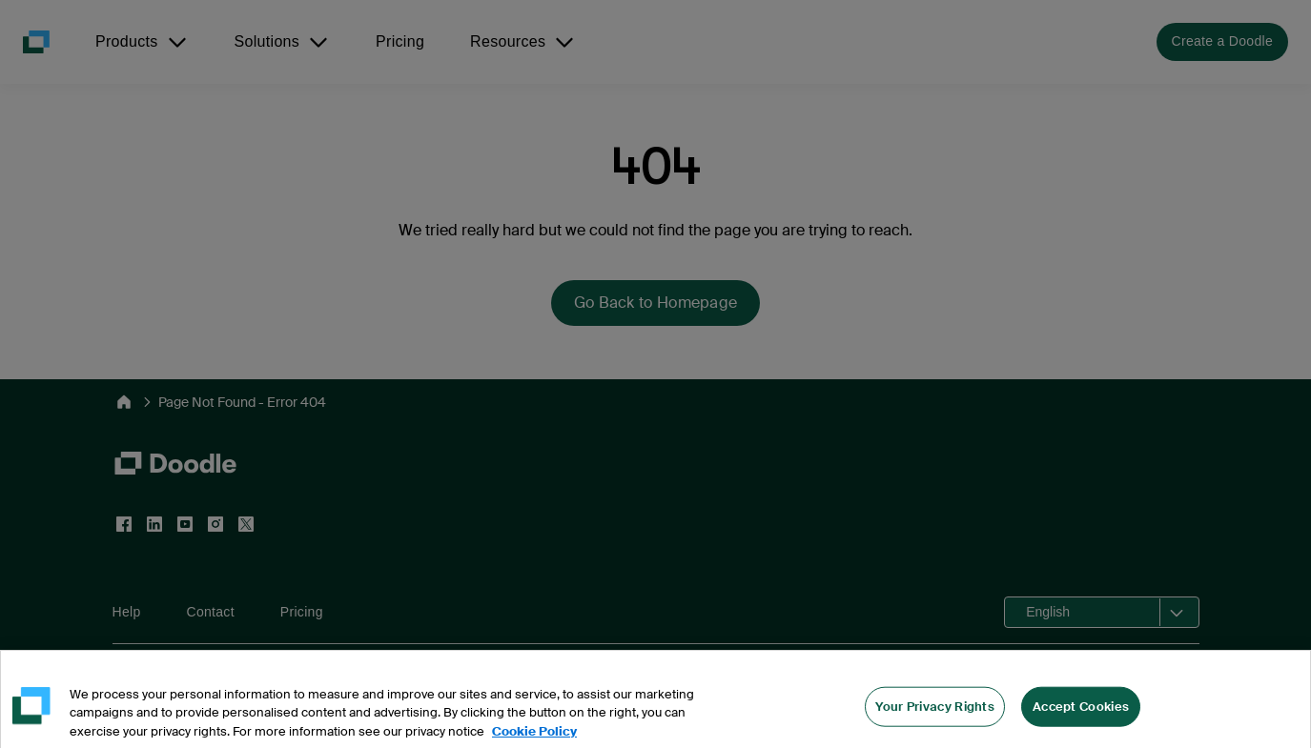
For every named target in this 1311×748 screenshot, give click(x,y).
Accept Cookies (1081, 726)
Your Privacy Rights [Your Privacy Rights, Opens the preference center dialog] (934, 726)
